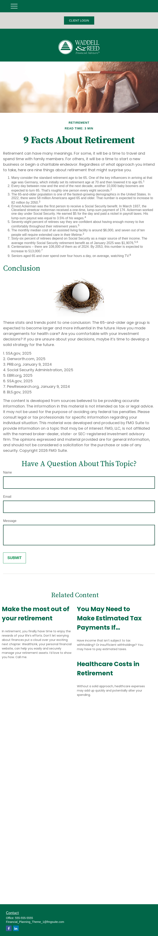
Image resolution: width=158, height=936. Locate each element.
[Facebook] (9, 928)
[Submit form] (14, 557)
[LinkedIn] (16, 928)
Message (9, 521)
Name (7, 472)
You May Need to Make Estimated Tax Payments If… (109, 618)
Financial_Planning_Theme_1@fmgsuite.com (35, 921)
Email (7, 496)
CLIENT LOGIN (79, 20)
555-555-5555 (24, 918)
